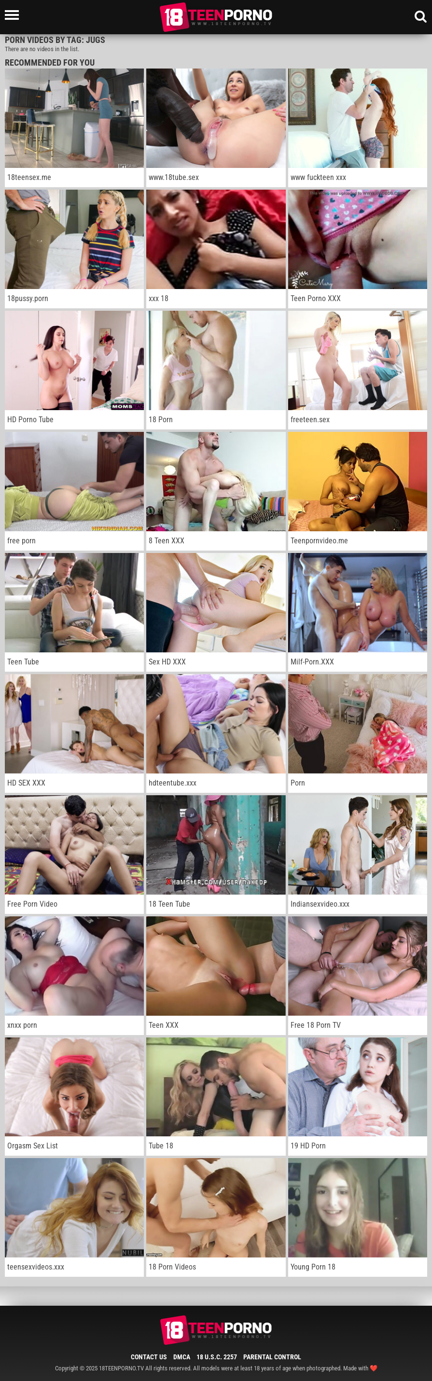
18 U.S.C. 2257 (216, 1356)
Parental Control (272, 1356)
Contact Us (149, 1356)
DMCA (181, 1356)
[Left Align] (14, 15)
